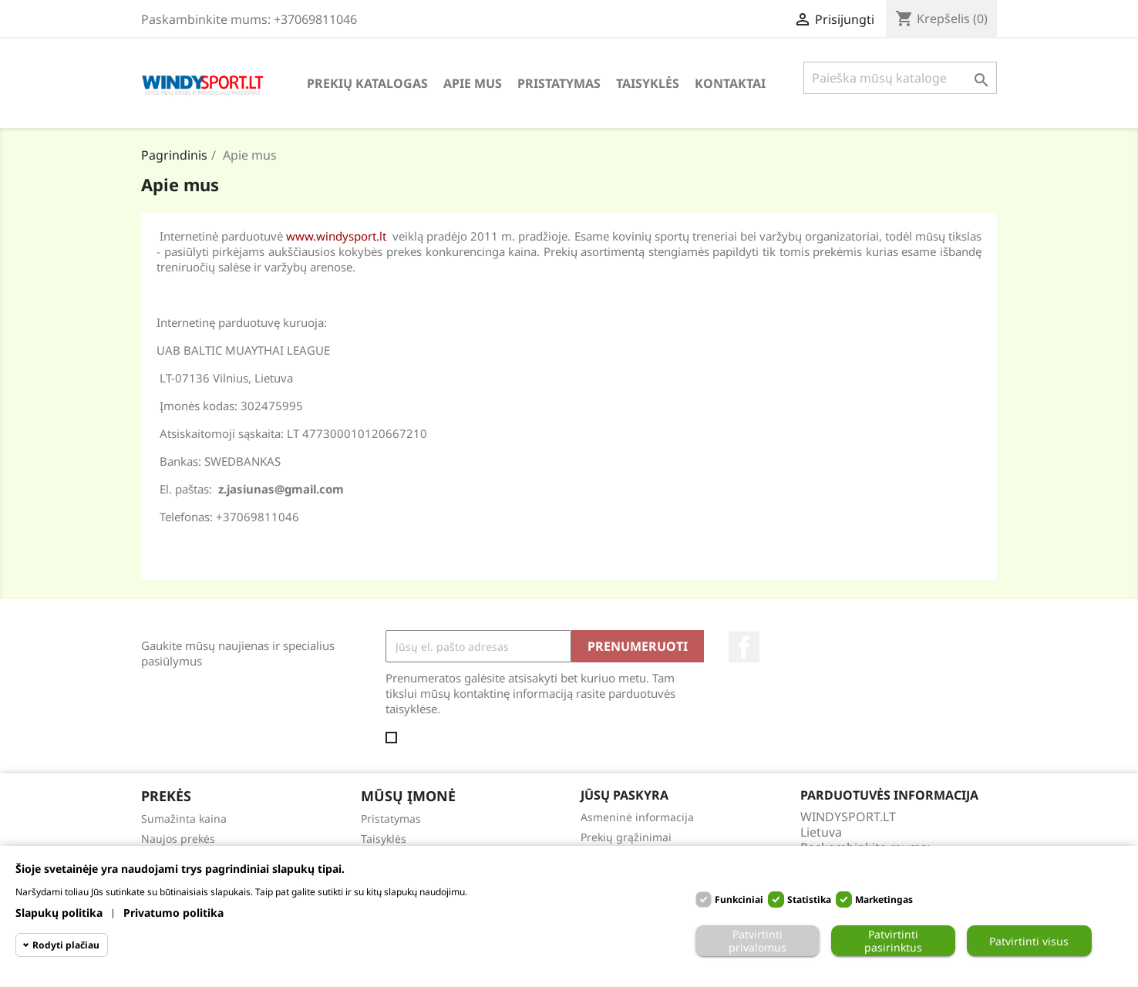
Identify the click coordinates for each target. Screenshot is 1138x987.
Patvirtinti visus (1029, 941)
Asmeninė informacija (637, 817)
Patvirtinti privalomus (757, 941)
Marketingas (884, 899)
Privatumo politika (173, 912)
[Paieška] (900, 78)
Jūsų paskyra (624, 795)
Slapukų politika (59, 912)
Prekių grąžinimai (626, 837)
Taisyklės (647, 83)
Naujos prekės (178, 838)
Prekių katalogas (367, 83)
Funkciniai (739, 899)
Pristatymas (559, 83)
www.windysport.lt (336, 236)
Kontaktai (730, 83)
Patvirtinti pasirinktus (893, 941)
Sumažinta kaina (184, 818)
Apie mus (472, 83)
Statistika (809, 899)
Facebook (744, 647)
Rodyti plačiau (65, 945)
